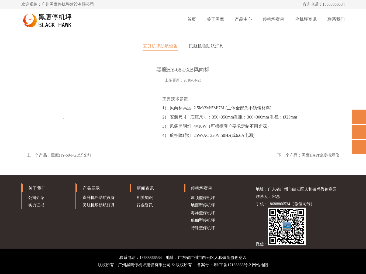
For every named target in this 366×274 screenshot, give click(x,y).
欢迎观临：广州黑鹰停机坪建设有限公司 (57, 4)
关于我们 (37, 188)
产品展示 (91, 188)
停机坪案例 (273, 19)
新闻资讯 (145, 188)
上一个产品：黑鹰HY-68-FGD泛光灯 (59, 155)
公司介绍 (36, 197)
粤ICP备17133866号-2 (232, 265)
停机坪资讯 (306, 19)
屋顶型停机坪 (203, 197)
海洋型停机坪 (203, 213)
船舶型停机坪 (203, 220)
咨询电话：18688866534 (323, 4)
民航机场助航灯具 (206, 46)
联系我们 (336, 19)
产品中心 (243, 19)
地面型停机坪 (203, 205)
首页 (191, 19)
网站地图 (260, 265)
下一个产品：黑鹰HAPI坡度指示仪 (308, 155)
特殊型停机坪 (203, 228)
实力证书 (36, 205)
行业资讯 (145, 205)
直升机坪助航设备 (160, 46)
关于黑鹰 (215, 19)
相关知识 (145, 197)
